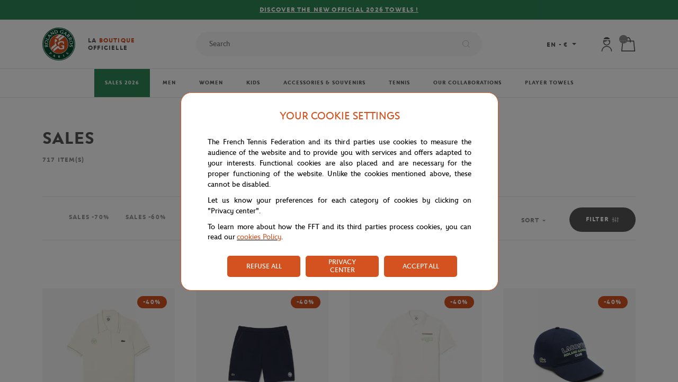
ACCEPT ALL (421, 266)
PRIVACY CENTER (342, 266)
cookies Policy (259, 236)
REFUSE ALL (264, 266)
